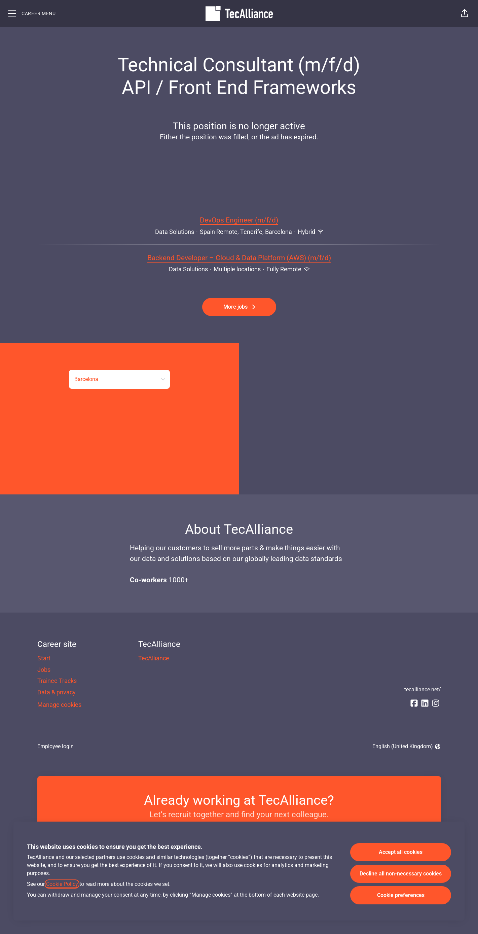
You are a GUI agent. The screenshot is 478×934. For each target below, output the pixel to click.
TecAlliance (153, 658)
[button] (464, 13)
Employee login (55, 746)
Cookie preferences (401, 895)
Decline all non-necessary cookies (401, 873)
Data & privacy (56, 692)
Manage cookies (59, 704)
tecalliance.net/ (422, 689)
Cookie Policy (62, 884)
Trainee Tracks (57, 680)
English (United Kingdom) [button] (406, 747)
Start (43, 658)
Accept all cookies (400, 852)
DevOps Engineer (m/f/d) (239, 220)
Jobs (43, 669)
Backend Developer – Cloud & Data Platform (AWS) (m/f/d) (239, 258)
